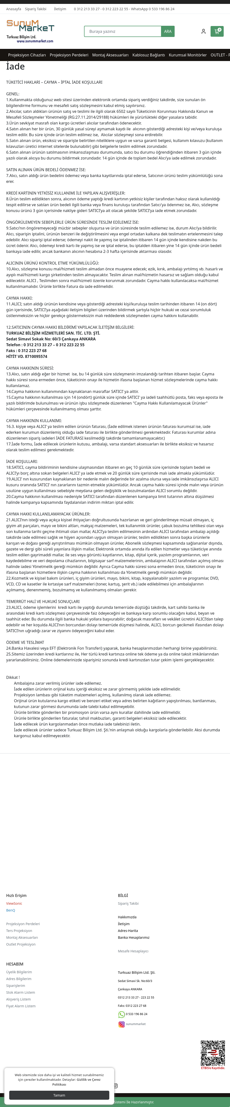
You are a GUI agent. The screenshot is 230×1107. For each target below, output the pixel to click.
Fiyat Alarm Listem (21, 1006)
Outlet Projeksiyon (21, 944)
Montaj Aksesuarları (22, 937)
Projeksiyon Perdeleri (23, 923)
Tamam (59, 1095)
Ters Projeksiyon (19, 930)
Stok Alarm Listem (20, 992)
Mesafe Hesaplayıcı (133, 951)
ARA (167, 31)
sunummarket (136, 1024)
